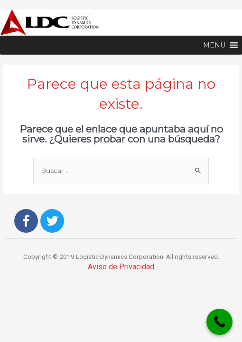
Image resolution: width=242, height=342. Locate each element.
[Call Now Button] (219, 322)
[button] (214, 45)
